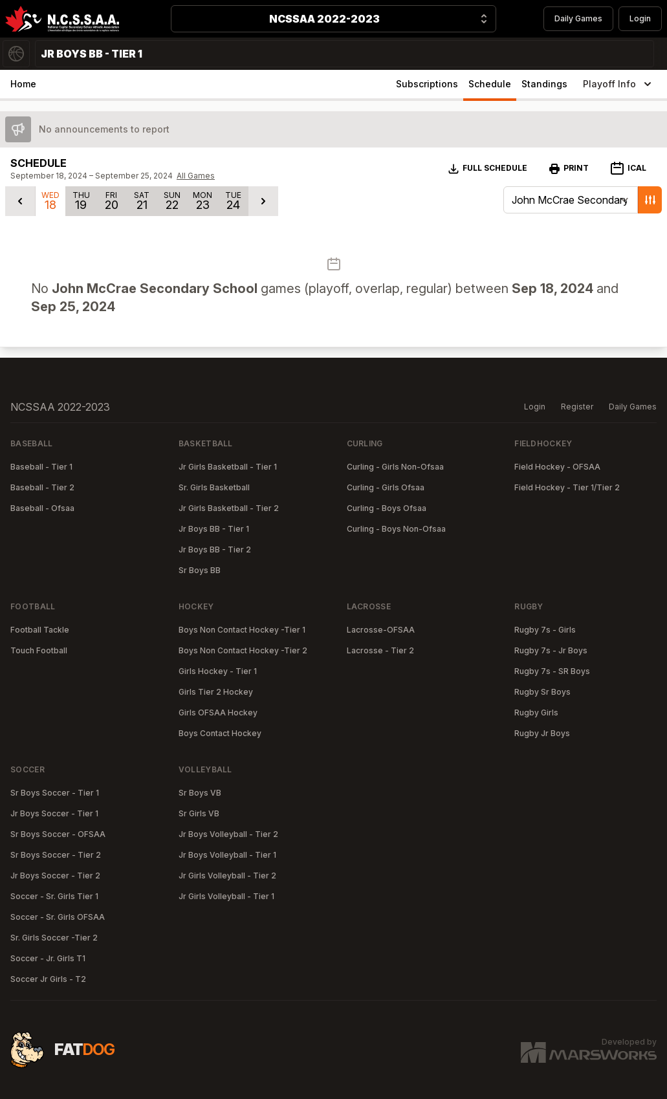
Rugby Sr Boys (542, 692)
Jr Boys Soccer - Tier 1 (54, 813)
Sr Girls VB (199, 813)
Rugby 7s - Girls (545, 630)
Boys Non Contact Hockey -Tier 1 (242, 630)
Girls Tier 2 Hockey (216, 692)
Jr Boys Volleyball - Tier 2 (228, 834)
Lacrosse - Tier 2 (380, 650)
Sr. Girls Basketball (214, 487)
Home (23, 83)
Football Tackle (39, 630)
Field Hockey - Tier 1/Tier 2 (567, 487)
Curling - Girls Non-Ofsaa (395, 467)
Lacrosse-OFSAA (381, 630)
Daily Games (578, 18)
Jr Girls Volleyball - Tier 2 (227, 875)
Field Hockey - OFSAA (557, 467)
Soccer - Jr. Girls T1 (47, 958)
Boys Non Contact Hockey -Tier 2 (243, 650)
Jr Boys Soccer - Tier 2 (55, 875)
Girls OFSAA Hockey (218, 712)
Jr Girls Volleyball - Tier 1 (226, 896)
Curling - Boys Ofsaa (386, 508)
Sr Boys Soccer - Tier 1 (54, 793)
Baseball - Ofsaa (42, 508)
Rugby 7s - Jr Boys (550, 650)
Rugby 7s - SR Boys (552, 671)
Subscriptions (427, 83)
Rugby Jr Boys (542, 733)
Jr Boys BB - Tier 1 (214, 529)
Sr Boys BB (200, 570)
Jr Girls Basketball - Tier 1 (228, 467)
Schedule (489, 83)
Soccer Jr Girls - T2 (48, 979)
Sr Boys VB (200, 793)
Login (640, 18)
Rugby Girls (536, 712)
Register (577, 406)
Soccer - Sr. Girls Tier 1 (54, 896)
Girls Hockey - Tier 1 (218, 671)
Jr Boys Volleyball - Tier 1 (227, 855)
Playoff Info (618, 84)
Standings (544, 83)
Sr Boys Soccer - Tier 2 (55, 855)
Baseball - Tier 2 (42, 487)
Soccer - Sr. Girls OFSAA (57, 917)
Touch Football (38, 650)
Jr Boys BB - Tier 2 (215, 549)
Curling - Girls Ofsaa (385, 487)
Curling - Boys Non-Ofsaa (396, 529)
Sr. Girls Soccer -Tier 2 (54, 937)
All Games (196, 175)
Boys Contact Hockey (220, 733)
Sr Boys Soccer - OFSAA (57, 834)
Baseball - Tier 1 (41, 467)
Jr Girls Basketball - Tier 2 (229, 508)
